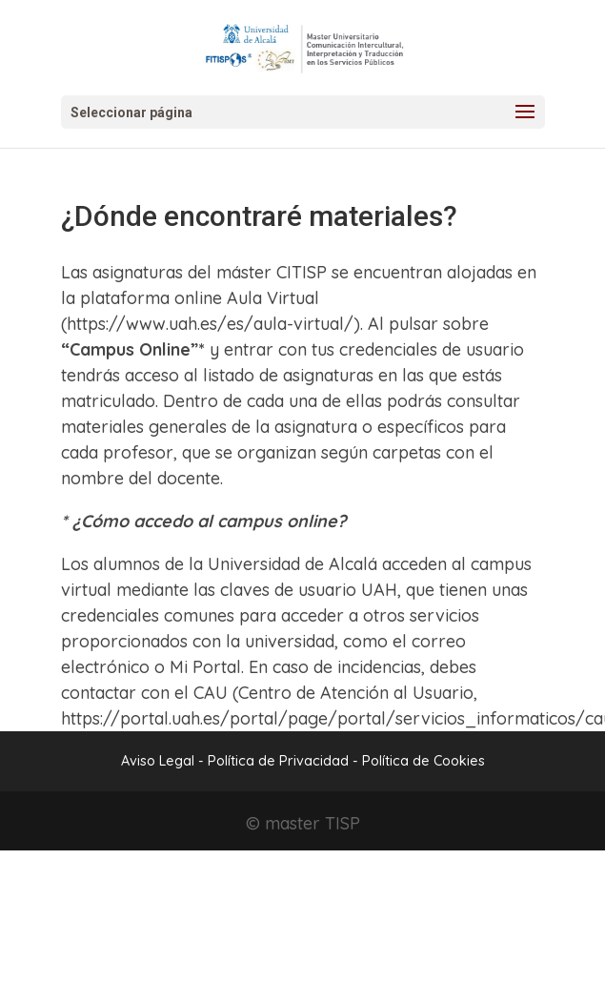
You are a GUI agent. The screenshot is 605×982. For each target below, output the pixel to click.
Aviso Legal (157, 760)
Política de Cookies (423, 760)
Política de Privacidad (280, 760)
